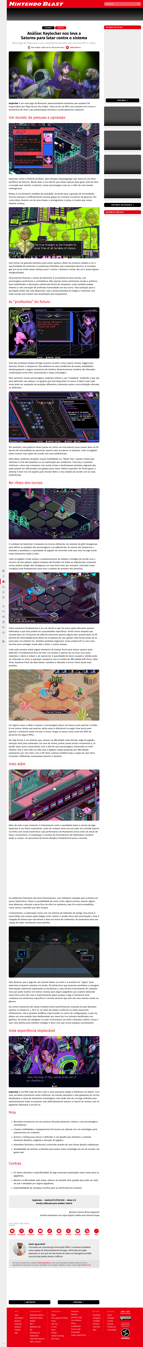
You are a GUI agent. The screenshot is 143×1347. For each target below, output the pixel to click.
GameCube (34, 1336)
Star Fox (54, 1324)
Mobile (32, 1321)
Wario (73, 1323)
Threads (68, 1232)
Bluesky (78, 1232)
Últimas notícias (114, 27)
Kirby (53, 1321)
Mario (53, 1315)
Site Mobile (19, 1318)
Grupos (87, 1232)
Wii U (32, 1324)
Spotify (59, 1232)
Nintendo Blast (44, 1263)
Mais (96, 1232)
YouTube (40, 1232)
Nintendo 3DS (35, 1327)
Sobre (109, 1315)
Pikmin (54, 1333)
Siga (16, 1333)
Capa (16, 1315)
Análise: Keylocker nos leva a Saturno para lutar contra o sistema (54, 35)
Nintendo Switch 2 (37, 1315)
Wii (31, 1330)
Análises (18, 1327)
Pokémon (75, 1311)
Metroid (74, 1314)
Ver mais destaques (121, 205)
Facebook (12, 1232)
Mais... (95, 1330)
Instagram (21, 1232)
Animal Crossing (57, 1336)
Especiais (18, 1324)
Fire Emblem (76, 1320)
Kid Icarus (55, 1339)
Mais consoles (35, 1342)
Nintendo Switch (36, 1318)
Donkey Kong (76, 1317)
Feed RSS (96, 1327)
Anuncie (110, 1324)
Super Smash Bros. (78, 1335)
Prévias (17, 1330)
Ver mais (123, 100)
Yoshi (53, 1330)
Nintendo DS (35, 1333)
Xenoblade (75, 1332)
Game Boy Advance (37, 1339)
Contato (110, 1321)
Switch (61, 28)
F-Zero (54, 1327)
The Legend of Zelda (59, 1318)
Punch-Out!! (75, 1329)
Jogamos (48, 28)
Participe (110, 1318)
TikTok (49, 1232)
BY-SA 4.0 (86, 1265)
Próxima (77, 1302)
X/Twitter (30, 1232)
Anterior (30, 1302)
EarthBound (75, 1326)
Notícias (18, 1321)
